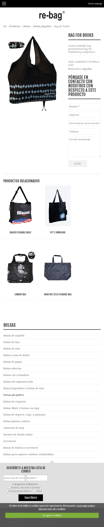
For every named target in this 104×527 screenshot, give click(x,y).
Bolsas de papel (12, 351)
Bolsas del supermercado (18, 371)
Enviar (77, 163)
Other (39, 481)
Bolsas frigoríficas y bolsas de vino (23, 378)
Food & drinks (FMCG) (20, 481)
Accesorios (9, 431)
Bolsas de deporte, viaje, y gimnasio (24, 404)
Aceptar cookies (52, 515)
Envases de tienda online (18, 425)
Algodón (87, 68)
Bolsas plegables (43, 26)
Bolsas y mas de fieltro (16, 345)
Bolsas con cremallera (16, 365)
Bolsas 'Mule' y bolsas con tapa (21, 398)
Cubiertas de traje (14, 418)
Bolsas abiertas (12, 358)
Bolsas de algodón (14, 325)
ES (4, 26)
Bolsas (27, 26)
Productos (15, 26)
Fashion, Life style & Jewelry (25, 478)
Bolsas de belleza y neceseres (20, 438)
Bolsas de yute (11, 338)
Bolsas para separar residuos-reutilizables (28, 444)
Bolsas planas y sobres (16, 411)
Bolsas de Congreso (14, 391)
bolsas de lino (11, 331)
